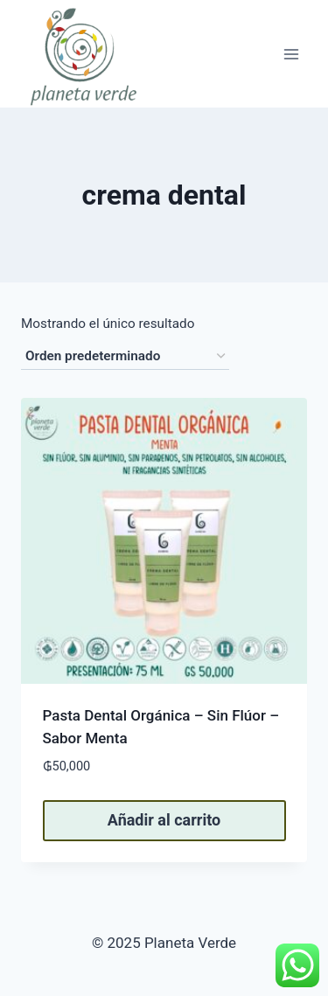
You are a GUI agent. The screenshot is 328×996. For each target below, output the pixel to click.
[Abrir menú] (291, 53)
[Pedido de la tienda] (125, 357)
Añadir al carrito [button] (164, 820)
